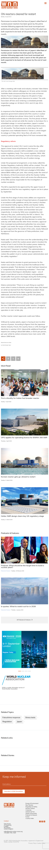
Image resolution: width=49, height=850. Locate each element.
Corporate (28, 810)
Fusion (27, 817)
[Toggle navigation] (45, 3)
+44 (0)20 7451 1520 (10, 833)
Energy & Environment (32, 803)
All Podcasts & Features (24, 620)
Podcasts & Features (5, 571)
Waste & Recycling (31, 813)
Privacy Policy (32, 843)
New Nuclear (29, 805)
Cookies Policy (41, 843)
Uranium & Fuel (30, 812)
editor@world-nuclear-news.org (13, 831)
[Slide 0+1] (19, 671)
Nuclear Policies (30, 808)
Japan (19, 722)
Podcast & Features (31, 815)
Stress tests (30, 718)
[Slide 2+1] (26, 671)
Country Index (30, 818)
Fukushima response (11, 718)
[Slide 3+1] (29, 671)
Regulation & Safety (31, 807)
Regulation (7, 722)
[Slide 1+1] (22, 671)
